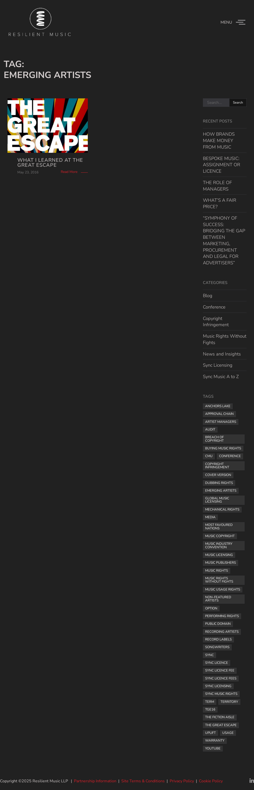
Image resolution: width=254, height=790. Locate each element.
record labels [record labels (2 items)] (218, 639)
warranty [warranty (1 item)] (214, 740)
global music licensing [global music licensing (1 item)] (217, 500)
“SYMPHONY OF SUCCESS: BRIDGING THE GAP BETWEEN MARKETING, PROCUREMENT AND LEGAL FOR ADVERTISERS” (224, 240)
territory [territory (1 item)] (229, 702)
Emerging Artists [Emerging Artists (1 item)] (220, 490)
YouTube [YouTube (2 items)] (213, 748)
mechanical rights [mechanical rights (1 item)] (222, 509)
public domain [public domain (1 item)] (218, 624)
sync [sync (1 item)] (209, 655)
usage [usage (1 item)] (228, 733)
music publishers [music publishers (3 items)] (220, 562)
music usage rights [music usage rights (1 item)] (222, 589)
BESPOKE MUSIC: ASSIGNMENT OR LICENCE (221, 164)
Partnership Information (95, 781)
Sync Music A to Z (221, 376)
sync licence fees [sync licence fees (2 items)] (220, 678)
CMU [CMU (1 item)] (209, 456)
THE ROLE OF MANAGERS (217, 185)
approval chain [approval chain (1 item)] (219, 414)
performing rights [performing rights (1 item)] (222, 616)
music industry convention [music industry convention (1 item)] (218, 545)
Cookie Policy (211, 781)
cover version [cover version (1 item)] (218, 475)
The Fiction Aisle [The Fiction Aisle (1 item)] (219, 717)
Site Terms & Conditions (143, 781)
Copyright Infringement (216, 321)
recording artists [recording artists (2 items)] (222, 632)
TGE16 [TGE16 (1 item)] (210, 709)
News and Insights (222, 354)
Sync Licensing (217, 365)
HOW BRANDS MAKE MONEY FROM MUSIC (219, 140)
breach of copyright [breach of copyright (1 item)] (214, 439)
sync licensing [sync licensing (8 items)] (218, 686)
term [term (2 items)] (209, 702)
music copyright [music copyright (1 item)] (220, 536)
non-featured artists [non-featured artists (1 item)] (218, 599)
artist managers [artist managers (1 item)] (220, 422)
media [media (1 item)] (210, 517)
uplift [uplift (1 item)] (210, 733)
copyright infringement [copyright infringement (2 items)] (217, 466)
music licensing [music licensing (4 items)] (219, 555)
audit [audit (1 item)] (210, 429)
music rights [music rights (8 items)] (216, 570)
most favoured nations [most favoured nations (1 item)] (219, 526)
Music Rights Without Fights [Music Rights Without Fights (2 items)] (219, 580)
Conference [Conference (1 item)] (230, 456)
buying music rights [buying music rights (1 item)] (223, 448)
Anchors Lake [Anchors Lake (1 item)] (217, 406)
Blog (207, 295)
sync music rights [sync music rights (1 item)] (221, 694)
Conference (214, 307)
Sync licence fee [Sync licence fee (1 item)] (219, 670)
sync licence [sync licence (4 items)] (216, 663)
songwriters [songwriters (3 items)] (217, 647)
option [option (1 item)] (211, 608)
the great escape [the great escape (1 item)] (221, 725)
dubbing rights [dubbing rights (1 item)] (219, 483)
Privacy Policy (182, 781)
